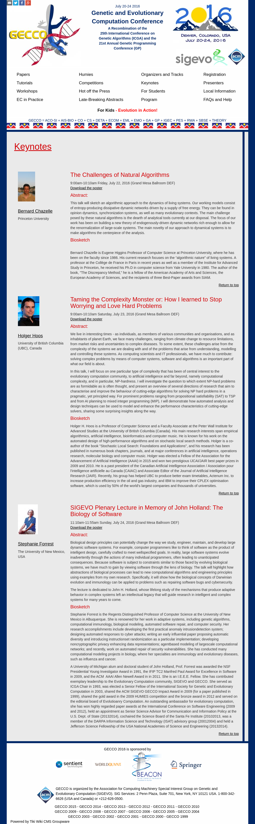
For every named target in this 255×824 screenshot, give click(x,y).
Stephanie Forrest (36, 543)
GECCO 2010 (188, 807)
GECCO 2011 (164, 807)
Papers (23, 74)
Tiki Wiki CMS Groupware (50, 822)
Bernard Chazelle (35, 211)
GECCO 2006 (139, 812)
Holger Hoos (30, 335)
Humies (86, 74)
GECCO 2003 (78, 817)
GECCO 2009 (65, 812)
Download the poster (86, 188)
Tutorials (25, 83)
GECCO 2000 (152, 817)
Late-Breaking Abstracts (101, 99)
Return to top (229, 285)
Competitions (91, 83)
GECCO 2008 (90, 812)
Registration (214, 74)
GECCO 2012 (139, 807)
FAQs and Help (217, 99)
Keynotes (150, 83)
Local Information (219, 91)
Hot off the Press (94, 91)
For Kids (106, 110)
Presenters (213, 83)
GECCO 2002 (103, 817)
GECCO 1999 (177, 817)
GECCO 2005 (164, 812)
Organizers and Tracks (162, 74)
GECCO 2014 (90, 807)
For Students (153, 91)
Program (149, 99)
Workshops (27, 91)
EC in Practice (30, 99)
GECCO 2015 (65, 807)
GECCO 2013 (114, 807)
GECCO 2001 (128, 817)
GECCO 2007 (114, 812)
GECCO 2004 (188, 812)
